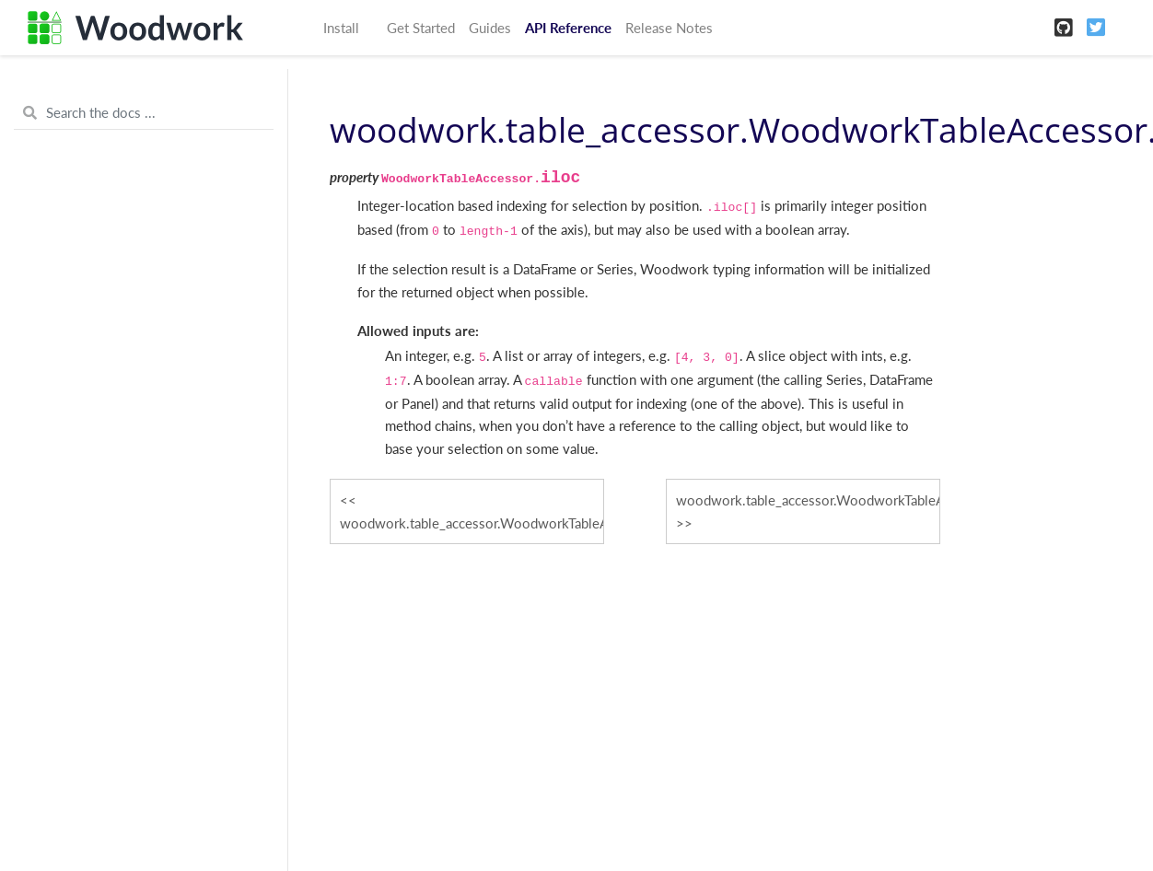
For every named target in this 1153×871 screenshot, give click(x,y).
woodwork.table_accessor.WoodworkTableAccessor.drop (472, 523)
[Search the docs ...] (144, 113)
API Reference (568, 27)
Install (341, 27)
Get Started (421, 27)
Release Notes (669, 27)
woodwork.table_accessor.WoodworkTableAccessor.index (808, 500)
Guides (490, 27)
